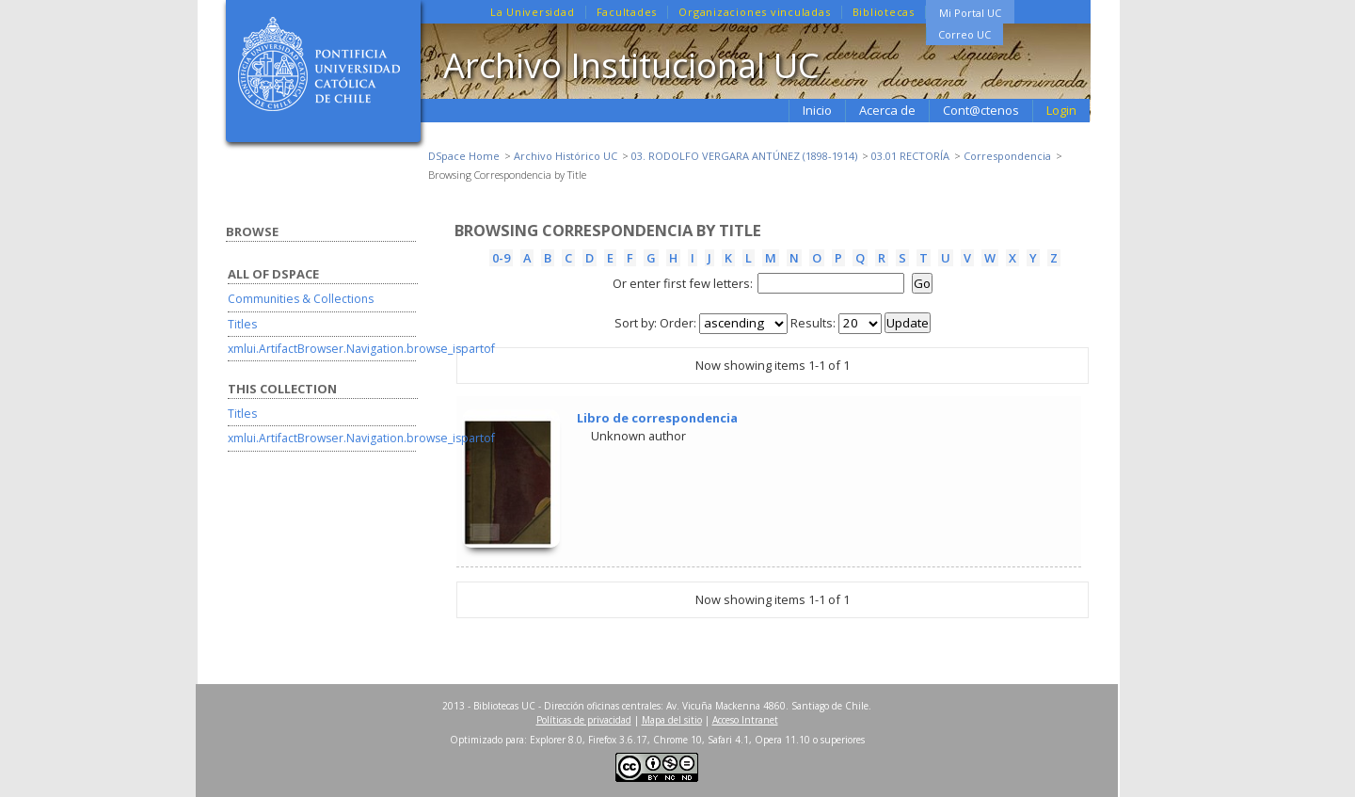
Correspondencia (1007, 156)
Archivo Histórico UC (565, 156)
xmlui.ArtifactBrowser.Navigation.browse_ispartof (361, 349)
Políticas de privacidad (583, 719)
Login (1061, 110)
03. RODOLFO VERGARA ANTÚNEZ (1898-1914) (744, 156)
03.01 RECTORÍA (910, 156)
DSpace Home (464, 156)
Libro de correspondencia (657, 417)
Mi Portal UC (970, 13)
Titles (242, 324)
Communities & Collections (301, 299)
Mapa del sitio (672, 719)
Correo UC (964, 34)
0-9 (501, 257)
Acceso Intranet (745, 719)
